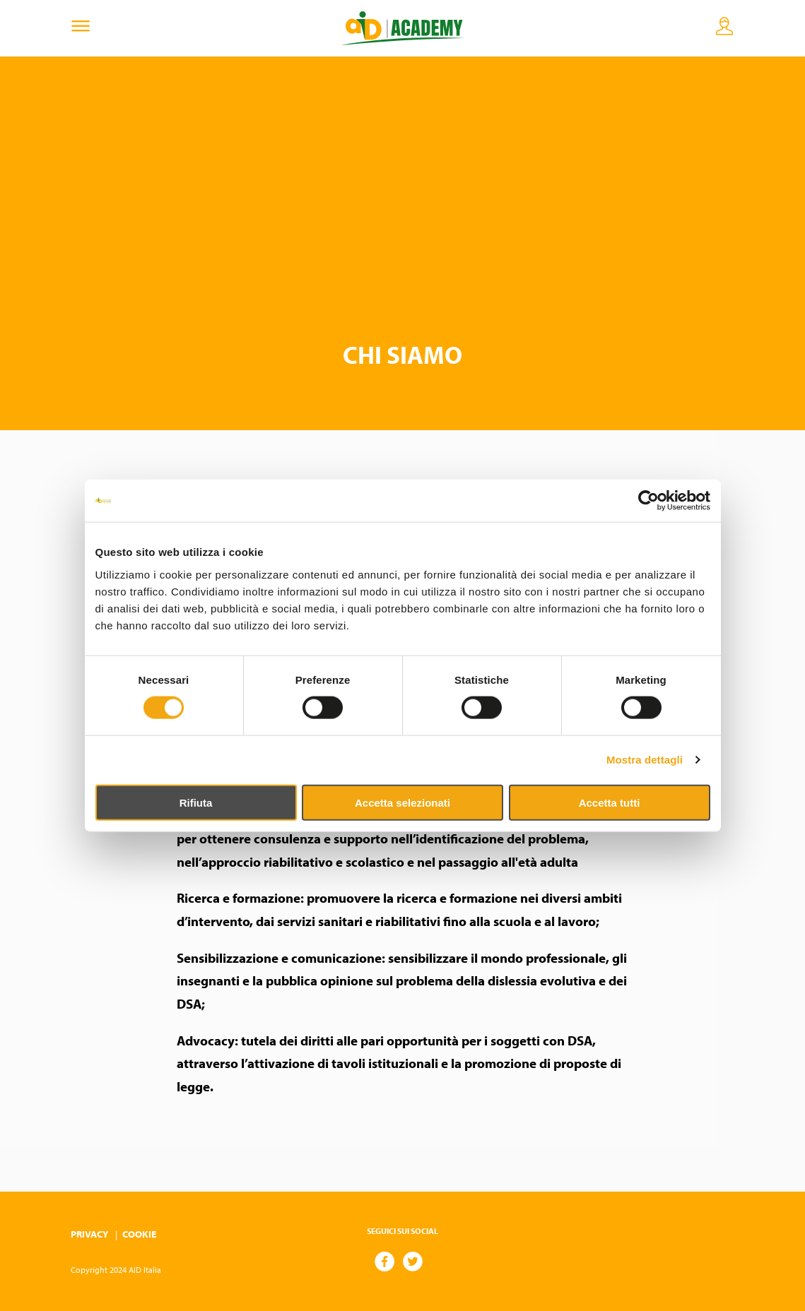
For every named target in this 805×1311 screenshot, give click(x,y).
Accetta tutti (609, 802)
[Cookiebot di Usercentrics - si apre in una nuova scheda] (648, 500)
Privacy (89, 1234)
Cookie (139, 1234)
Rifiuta (196, 802)
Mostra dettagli (644, 760)
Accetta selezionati (402, 802)
